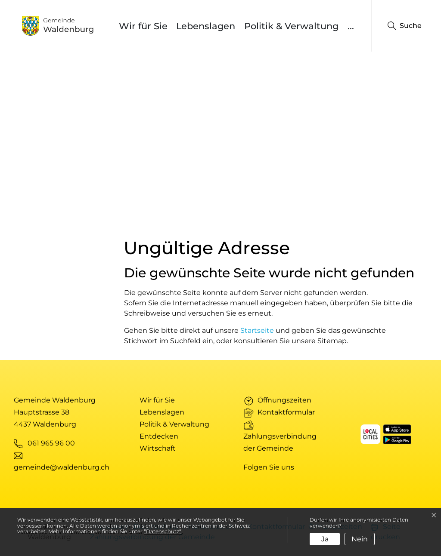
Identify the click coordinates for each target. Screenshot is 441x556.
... (351, 26)
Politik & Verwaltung (291, 26)
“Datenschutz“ (162, 531)
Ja (325, 539)
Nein (359, 539)
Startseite (257, 330)
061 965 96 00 (51, 443)
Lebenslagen (205, 26)
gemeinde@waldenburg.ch (61, 467)
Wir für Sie (143, 26)
